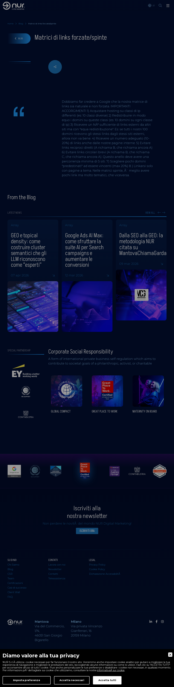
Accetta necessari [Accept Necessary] (71, 680)
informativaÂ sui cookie (111, 670)
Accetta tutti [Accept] (107, 680)
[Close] (170, 654)
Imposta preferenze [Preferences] (26, 680)
